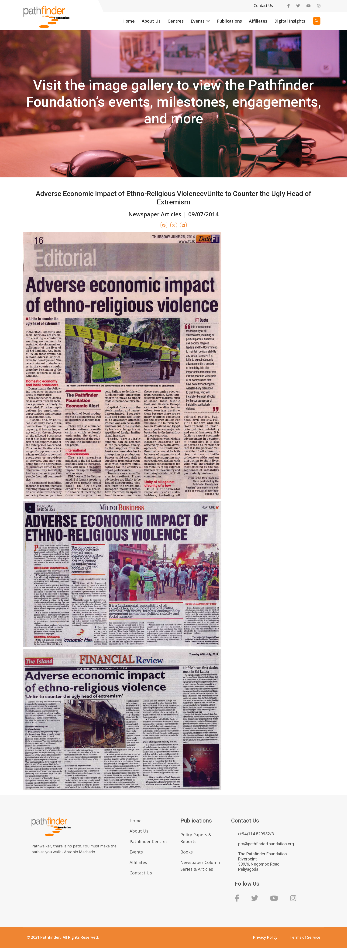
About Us (151, 21)
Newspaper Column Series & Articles (200, 866)
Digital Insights (289, 21)
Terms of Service (305, 937)
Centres (176, 21)
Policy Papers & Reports (195, 838)
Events (198, 21)
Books (186, 852)
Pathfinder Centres (149, 841)
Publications (229, 21)
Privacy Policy (265, 937)
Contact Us (263, 5)
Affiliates (258, 21)
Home (128, 21)
